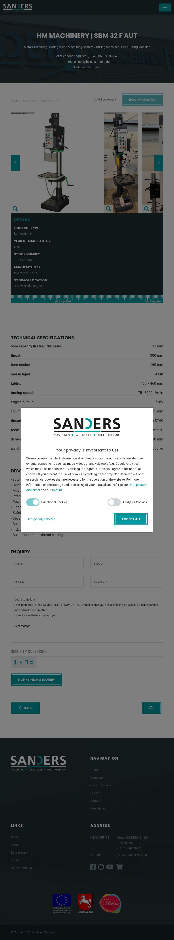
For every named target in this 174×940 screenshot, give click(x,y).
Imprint (57, 490)
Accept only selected (41, 519)
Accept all (130, 519)
